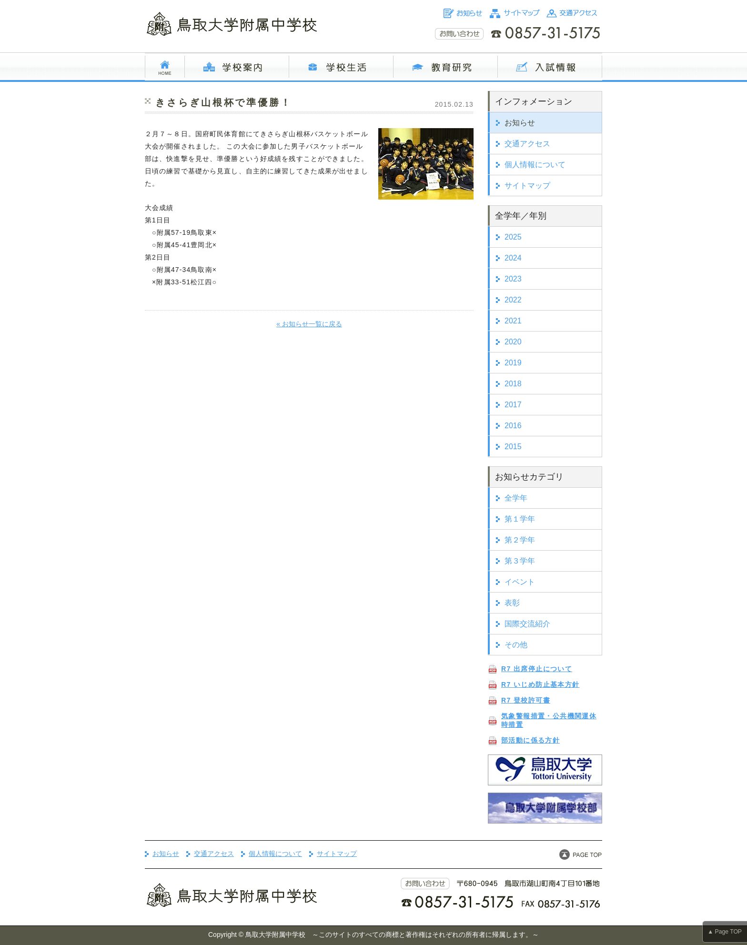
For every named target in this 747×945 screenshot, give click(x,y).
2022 (513, 300)
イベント (520, 582)
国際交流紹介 (527, 624)
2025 (513, 237)
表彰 (512, 603)
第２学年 (520, 540)
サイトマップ (527, 185)
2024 (513, 258)
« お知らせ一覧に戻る (309, 324)
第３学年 (520, 561)
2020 (513, 342)
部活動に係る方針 (530, 740)
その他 (516, 645)
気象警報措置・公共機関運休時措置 (548, 720)
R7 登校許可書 (525, 700)
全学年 (516, 498)
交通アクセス (527, 144)
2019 (513, 363)
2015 (513, 446)
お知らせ (520, 123)
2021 (513, 321)
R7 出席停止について (536, 669)
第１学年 (520, 519)
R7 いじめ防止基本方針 (540, 684)
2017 (513, 405)
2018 (513, 384)
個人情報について (535, 165)
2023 (513, 279)
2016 (513, 426)
